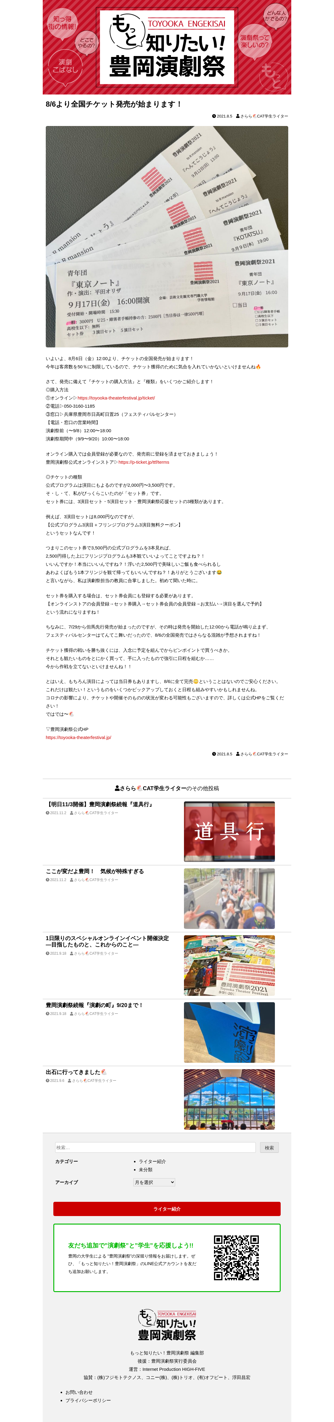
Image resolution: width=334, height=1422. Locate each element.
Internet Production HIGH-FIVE (173, 1369)
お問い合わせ (79, 1392)
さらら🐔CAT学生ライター (264, 116)
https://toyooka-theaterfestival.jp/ (78, 737)
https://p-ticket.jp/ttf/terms (144, 462)
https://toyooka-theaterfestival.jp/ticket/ (116, 397)
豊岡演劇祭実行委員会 (174, 1361)
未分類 (145, 1169)
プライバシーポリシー (88, 1400)
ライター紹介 (152, 1161)
